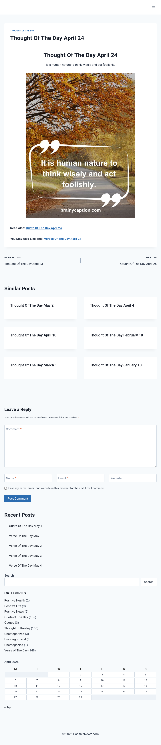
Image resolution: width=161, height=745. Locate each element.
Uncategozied (13, 645)
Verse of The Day (16, 650)
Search (9, 575)
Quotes (9, 622)
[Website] (133, 478)
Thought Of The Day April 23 (40, 260)
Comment (14, 429)
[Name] (28, 478)
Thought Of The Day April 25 (120, 260)
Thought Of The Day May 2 (31, 305)
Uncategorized (14, 634)
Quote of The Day (16, 617)
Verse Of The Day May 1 (25, 536)
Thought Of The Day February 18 (116, 335)
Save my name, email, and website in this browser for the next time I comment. (56, 488)
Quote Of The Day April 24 (44, 228)
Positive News (14, 611)
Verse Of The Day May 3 (25, 556)
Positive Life (12, 606)
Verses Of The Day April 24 (62, 239)
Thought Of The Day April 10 (33, 335)
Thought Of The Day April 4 (112, 305)
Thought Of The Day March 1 (33, 365)
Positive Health (14, 600)
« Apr (8, 707)
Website (116, 478)
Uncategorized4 (15, 639)
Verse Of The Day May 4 (25, 565)
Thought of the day (22, 30)
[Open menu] (153, 7)
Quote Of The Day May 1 (25, 526)
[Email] (80, 478)
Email (63, 478)
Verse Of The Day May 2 (25, 546)
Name (11, 478)
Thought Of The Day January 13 (116, 365)
